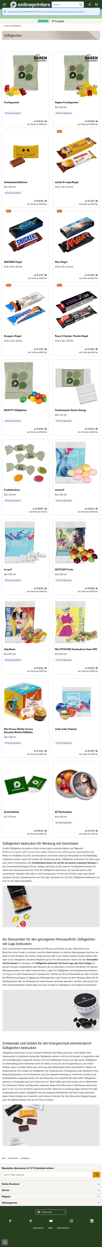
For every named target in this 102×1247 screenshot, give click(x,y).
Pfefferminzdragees (11, 852)
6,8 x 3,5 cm (61, 414)
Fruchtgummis (9, 974)
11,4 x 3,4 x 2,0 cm (64, 186)
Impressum (38, 1227)
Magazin (49, 1196)
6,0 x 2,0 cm (10, 494)
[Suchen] (81, 5)
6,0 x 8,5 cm (61, 107)
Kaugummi (71, 852)
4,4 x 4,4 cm (61, 816)
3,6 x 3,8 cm (10, 736)
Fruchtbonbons (33, 852)
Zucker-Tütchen (15, 1088)
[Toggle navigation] (5, 5)
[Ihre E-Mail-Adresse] (47, 1175)
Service (49, 1190)
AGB (50, 1227)
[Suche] (65, 5)
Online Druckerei (49, 1184)
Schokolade (56, 1063)
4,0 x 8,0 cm (10, 186)
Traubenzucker (54, 852)
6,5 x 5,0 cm (10, 816)
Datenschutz (63, 1227)
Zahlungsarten (49, 1202)
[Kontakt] (5, 1242)
